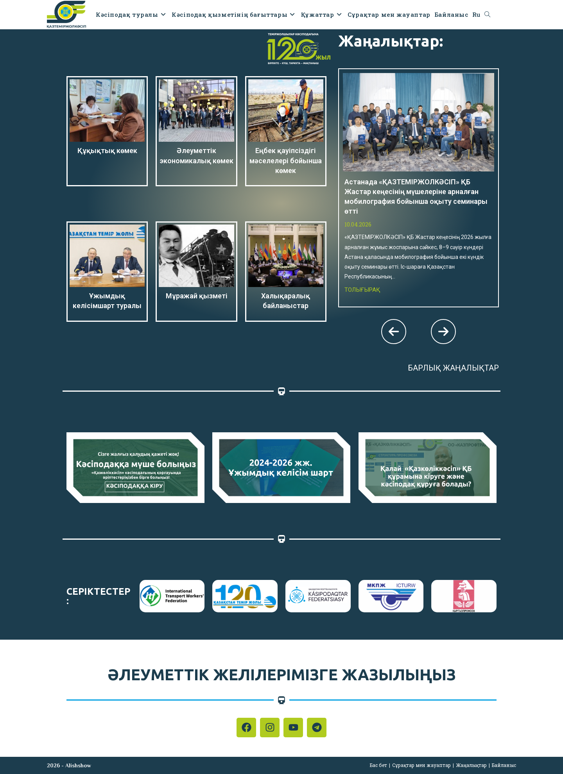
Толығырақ (362, 289)
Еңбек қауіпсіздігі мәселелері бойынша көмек (285, 160)
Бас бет (378, 765)
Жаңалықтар (471, 765)
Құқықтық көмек (107, 150)
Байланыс (504, 765)
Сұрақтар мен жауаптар (421, 765)
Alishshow (78, 765)
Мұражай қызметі (197, 296)
